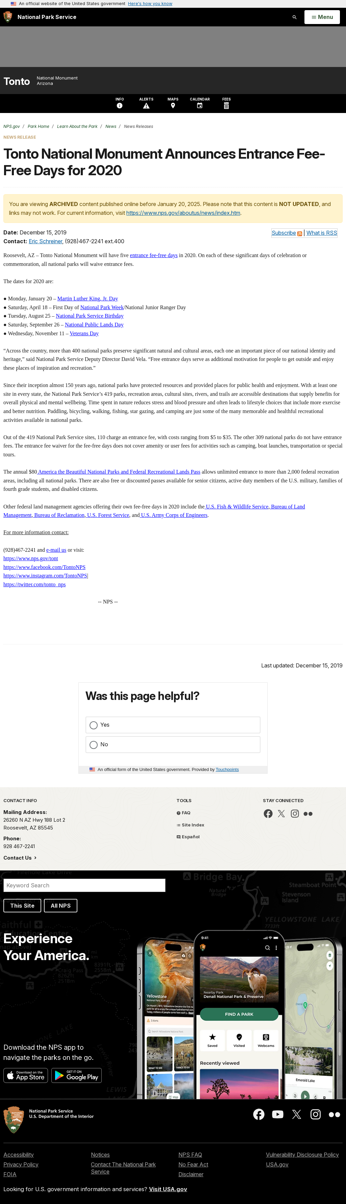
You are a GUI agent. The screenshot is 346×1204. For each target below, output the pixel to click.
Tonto (16, 81)
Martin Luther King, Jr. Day (87, 298)
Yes (104, 724)
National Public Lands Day (94, 324)
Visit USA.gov (168, 1189)
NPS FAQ (190, 1154)
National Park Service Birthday (89, 316)
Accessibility (18, 1154)
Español (188, 836)
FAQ (183, 812)
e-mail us (56, 550)
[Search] (84, 885)
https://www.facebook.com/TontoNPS (44, 567)
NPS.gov (11, 126)
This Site (22, 905)
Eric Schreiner (45, 241)
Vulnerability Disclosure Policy (302, 1154)
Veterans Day (84, 333)
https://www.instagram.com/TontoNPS (45, 575)
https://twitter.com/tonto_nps (34, 584)
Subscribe (284, 232)
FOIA (10, 1174)
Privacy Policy (21, 1164)
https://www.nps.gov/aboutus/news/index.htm (183, 212)
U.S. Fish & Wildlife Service (236, 506)
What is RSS (321, 232)
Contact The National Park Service (123, 1168)
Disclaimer (190, 1174)
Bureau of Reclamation (58, 515)
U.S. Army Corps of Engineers (173, 515)
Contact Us (18, 858)
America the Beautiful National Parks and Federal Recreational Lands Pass (118, 472)
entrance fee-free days (154, 255)
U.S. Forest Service (107, 515)
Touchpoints (227, 769)
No (104, 744)
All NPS (61, 905)
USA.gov (277, 1164)
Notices (100, 1154)
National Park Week (102, 307)
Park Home (38, 126)
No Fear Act (193, 1164)
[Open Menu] (322, 17)
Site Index (190, 824)
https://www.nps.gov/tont (30, 558)
